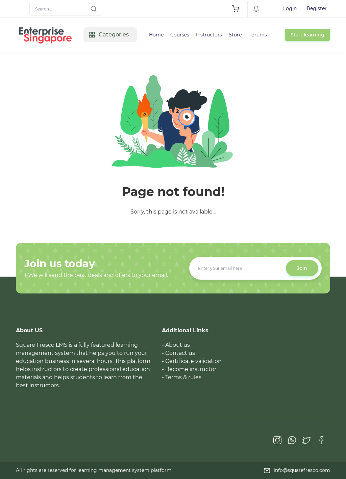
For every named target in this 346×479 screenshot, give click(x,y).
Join (302, 268)
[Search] (65, 9)
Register (317, 8)
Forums (257, 35)
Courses (179, 35)
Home (156, 35)
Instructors (209, 35)
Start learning (307, 35)
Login (290, 8)
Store (235, 35)
